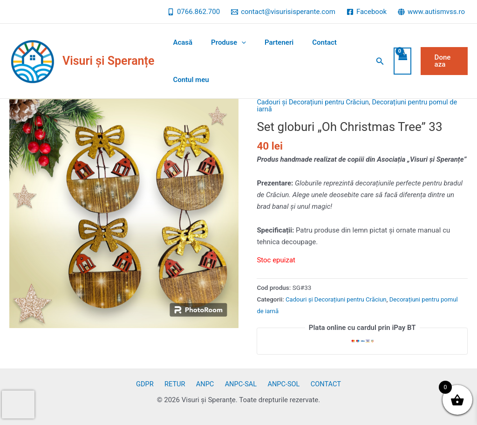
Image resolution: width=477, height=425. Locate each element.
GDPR (152, 384)
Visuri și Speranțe (108, 61)
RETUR (179, 384)
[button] (376, 61)
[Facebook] (366, 11)
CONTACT (318, 384)
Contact (308, 42)
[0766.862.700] (193, 11)
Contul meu (188, 79)
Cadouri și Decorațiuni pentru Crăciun (314, 102)
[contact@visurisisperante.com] (283, 11)
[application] (234, 42)
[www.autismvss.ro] (431, 11)
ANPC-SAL (238, 384)
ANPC (206, 384)
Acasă (180, 42)
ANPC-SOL (278, 384)
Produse (221, 42)
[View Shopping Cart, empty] (398, 61)
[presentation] (18, 404)
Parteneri (267, 42)
